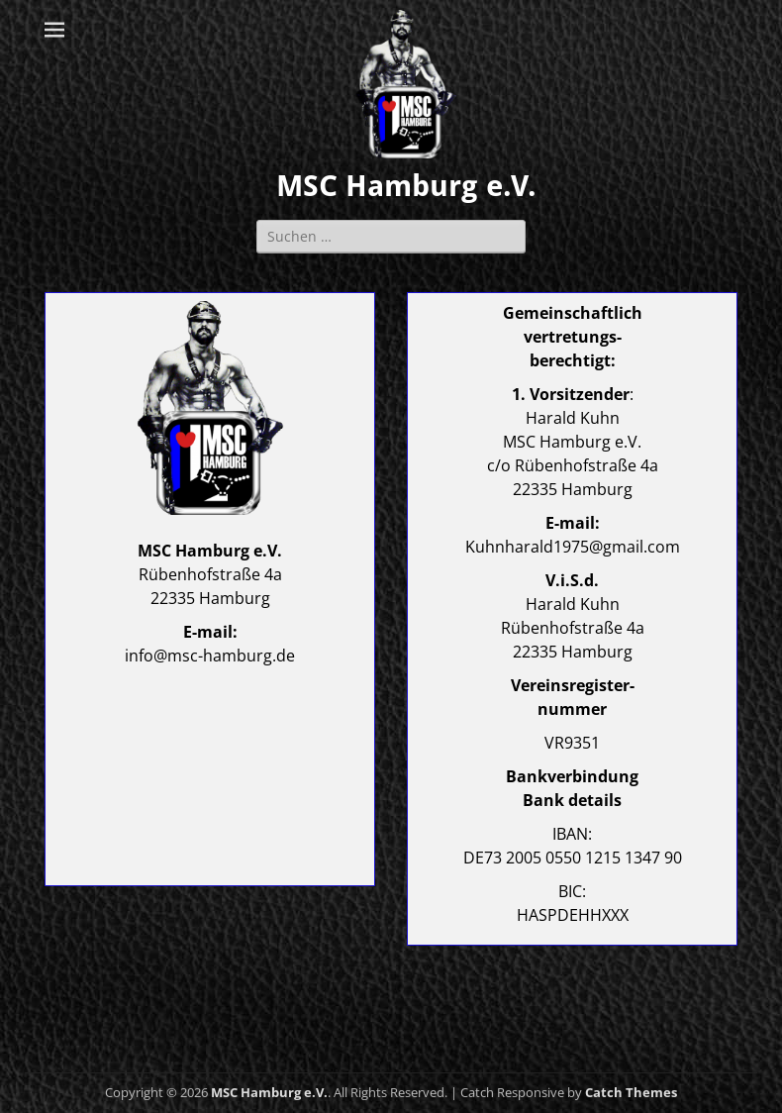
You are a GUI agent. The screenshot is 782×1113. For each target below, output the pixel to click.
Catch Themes (631, 1092)
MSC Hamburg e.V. (406, 185)
